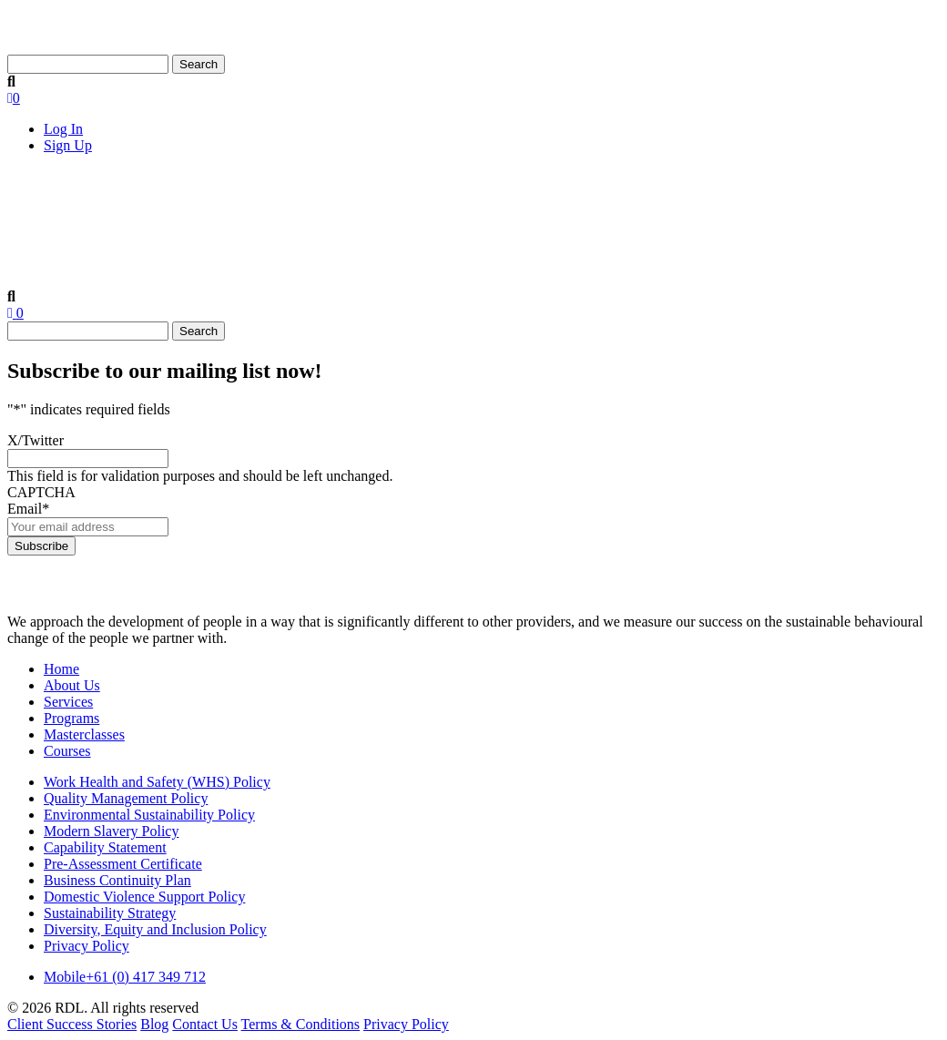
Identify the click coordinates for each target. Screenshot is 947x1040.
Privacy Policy (86, 945)
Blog (794, 195)
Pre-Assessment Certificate (123, 864)
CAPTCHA (41, 492)
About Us (132, 191)
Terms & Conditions (300, 1024)
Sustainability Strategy (110, 913)
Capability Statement (105, 847)
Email (28, 508)
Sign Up (68, 145)
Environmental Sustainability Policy (149, 814)
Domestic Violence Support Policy (144, 896)
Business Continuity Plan (117, 880)
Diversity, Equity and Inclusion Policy (155, 929)
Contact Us (875, 195)
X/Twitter (35, 440)
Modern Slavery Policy (111, 831)
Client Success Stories (680, 195)
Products (344, 191)
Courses (556, 195)
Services (238, 191)
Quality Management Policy (126, 798)
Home (42, 195)
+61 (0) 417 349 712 (125, 976)
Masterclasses (456, 195)
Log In (63, 129)
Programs (71, 718)
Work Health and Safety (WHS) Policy (157, 782)
